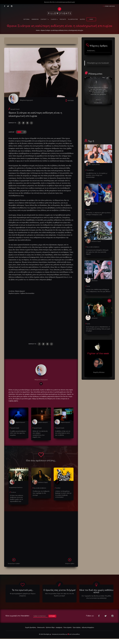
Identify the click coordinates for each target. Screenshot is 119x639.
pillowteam (94, 201)
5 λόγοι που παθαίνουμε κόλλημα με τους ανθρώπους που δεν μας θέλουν (97, 285)
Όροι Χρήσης (77, 626)
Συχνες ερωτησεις (110, 6)
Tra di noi (13, 491)
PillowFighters (73, 19)
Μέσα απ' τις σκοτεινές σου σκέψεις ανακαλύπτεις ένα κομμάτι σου (40, 434)
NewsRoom (35, 19)
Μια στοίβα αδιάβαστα (39, 487)
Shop (91, 19)
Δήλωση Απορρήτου (88, 626)
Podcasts (63, 19)
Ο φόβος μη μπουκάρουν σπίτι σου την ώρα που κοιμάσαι (17, 434)
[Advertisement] (41, 533)
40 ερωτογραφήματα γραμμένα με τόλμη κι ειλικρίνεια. (22, 593)
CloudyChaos (90, 170)
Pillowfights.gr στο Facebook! (98, 63)
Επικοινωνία (41, 626)
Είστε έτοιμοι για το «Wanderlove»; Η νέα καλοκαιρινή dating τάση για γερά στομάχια (98, 323)
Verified (58, 487)
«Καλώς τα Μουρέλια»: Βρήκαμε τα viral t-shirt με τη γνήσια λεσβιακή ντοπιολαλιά (63, 492)
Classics (54, 19)
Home (38, 30)
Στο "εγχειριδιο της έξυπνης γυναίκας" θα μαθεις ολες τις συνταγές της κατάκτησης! (96, 595)
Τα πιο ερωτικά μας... (22, 588)
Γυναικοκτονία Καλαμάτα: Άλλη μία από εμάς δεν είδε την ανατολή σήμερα (97, 248)
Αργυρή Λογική (14, 110)
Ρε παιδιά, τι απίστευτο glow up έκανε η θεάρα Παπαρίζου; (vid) (97, 211)
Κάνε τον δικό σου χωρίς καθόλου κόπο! (96, 589)
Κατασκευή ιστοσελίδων (59, 632)
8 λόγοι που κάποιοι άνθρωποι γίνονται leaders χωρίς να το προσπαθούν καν (18, 496)
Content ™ (45, 19)
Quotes (82, 19)
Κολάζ (88, 207)
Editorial (27, 19)
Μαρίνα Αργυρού (27, 100)
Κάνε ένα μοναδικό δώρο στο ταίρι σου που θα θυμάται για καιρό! (59, 593)
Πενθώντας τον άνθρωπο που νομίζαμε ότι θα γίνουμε (41, 491)
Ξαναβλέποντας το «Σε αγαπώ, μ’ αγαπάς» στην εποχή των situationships (98, 174)
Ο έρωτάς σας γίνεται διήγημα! (59, 588)
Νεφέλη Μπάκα (96, 164)
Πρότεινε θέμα (50, 626)
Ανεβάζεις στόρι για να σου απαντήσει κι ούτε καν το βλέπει (63, 434)
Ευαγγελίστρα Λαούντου (15, 486)
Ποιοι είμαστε (67, 626)
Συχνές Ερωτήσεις (30, 626)
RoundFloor (76, 632)
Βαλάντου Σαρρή (42, 481)
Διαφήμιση (59, 626)
